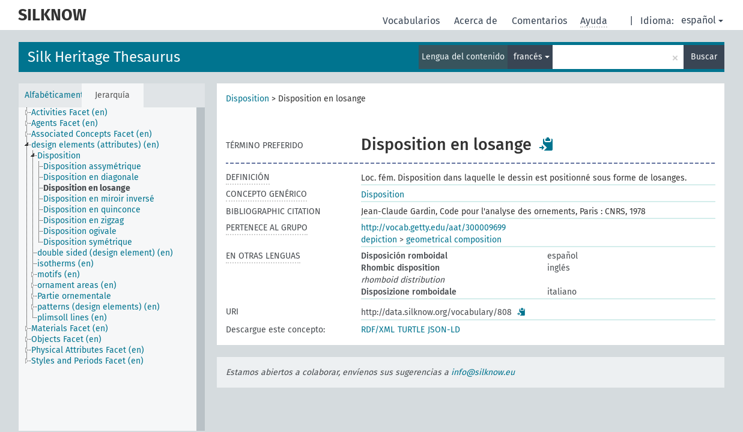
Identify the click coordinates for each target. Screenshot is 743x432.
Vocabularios (412, 20)
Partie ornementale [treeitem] (74, 296)
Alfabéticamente (53, 95)
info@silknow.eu (483, 372)
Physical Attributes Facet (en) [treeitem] (87, 350)
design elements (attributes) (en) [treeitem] (95, 145)
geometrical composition (454, 240)
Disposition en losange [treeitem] (86, 188)
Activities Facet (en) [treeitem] (69, 112)
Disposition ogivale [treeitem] (80, 231)
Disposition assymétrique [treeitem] (92, 166)
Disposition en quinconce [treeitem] (92, 210)
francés (532, 57)
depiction (379, 240)
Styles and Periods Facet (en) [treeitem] (87, 361)
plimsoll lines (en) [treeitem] (72, 318)
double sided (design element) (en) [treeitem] (105, 253)
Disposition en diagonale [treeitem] (91, 177)
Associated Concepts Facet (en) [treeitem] (91, 134)
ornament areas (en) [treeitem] (77, 285)
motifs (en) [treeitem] (58, 274)
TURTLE (411, 330)
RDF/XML (378, 330)
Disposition (247, 99)
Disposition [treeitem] (58, 156)
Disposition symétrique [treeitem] (87, 242)
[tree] (112, 269)
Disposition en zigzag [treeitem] (83, 220)
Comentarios (540, 20)
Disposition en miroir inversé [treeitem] (98, 199)
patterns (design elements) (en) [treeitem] (98, 307)
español (702, 20)
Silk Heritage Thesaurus (104, 57)
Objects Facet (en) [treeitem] (66, 339)
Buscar (704, 57)
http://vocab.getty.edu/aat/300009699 (433, 228)
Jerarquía (112, 95)
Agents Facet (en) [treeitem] (64, 123)
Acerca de (477, 20)
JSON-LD (444, 330)
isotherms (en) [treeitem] (65, 264)
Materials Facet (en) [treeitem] (69, 328)
